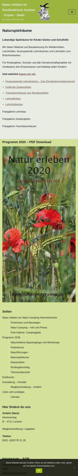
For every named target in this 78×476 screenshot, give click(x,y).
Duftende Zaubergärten (18, 87)
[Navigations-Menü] (72, 11)
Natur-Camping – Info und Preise (29, 327)
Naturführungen (19, 352)
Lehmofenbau (13, 98)
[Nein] (74, 467)
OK (39, 470)
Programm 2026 (11, 337)
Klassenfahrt (17, 362)
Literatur (15, 397)
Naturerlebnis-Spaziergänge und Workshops (35, 342)
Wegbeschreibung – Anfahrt (26, 387)
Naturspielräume (20, 357)
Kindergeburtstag (20, 367)
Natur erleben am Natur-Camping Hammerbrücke (29, 317)
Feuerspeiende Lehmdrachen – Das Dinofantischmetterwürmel (40, 81)
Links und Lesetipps (13, 392)
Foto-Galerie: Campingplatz (26, 332)
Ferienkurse (17, 347)
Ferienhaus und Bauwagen (25, 322)
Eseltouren (8, 377)
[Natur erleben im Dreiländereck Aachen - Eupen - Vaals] (26, 11)
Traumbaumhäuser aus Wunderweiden (27, 93)
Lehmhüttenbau (14, 104)
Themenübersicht (20, 372)
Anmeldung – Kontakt (14, 382)
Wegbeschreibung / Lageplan (18, 429)
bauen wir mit (27, 74)
